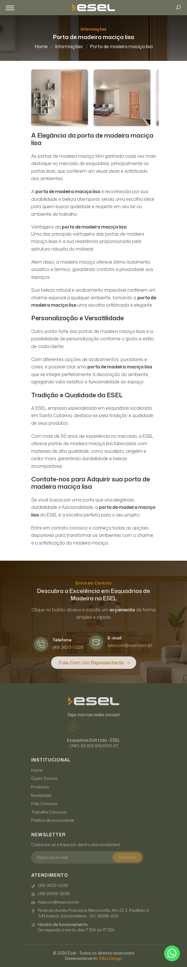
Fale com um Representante (91, 668)
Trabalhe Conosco (48, 818)
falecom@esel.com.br (55, 908)
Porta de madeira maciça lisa (121, 46)
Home (41, 46)
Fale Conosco (44, 809)
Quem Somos (44, 784)
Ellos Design (110, 958)
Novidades (41, 801)
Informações (69, 46)
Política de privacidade (52, 826)
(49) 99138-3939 (50, 899)
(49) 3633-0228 (49, 891)
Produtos (40, 792)
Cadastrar (127, 863)
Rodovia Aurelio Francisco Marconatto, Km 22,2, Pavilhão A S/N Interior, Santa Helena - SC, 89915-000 (90, 919)
